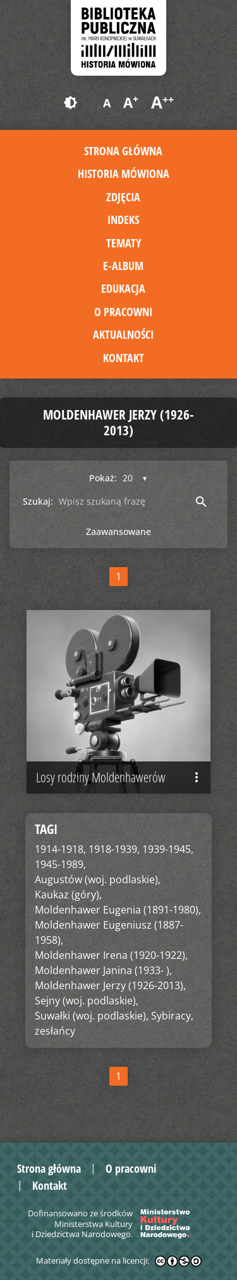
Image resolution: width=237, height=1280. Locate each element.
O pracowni (123, 311)
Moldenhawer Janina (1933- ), (103, 970)
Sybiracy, (172, 1016)
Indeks (123, 219)
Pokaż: (103, 478)
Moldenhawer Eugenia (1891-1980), (118, 910)
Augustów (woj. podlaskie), (98, 879)
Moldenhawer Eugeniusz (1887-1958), (109, 932)
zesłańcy (55, 1031)
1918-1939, (114, 849)
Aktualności (123, 334)
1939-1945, (167, 849)
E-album (123, 265)
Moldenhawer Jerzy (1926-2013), (110, 985)
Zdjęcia (123, 196)
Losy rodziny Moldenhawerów (120, 777)
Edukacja (123, 288)
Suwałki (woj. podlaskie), (92, 1016)
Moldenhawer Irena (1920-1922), (111, 955)
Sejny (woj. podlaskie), (86, 1000)
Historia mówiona (123, 173)
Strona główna (123, 150)
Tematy (123, 242)
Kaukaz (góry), (68, 894)
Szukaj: (38, 501)
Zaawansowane (118, 531)
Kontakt (123, 357)
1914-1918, (60, 849)
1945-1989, (60, 864)
